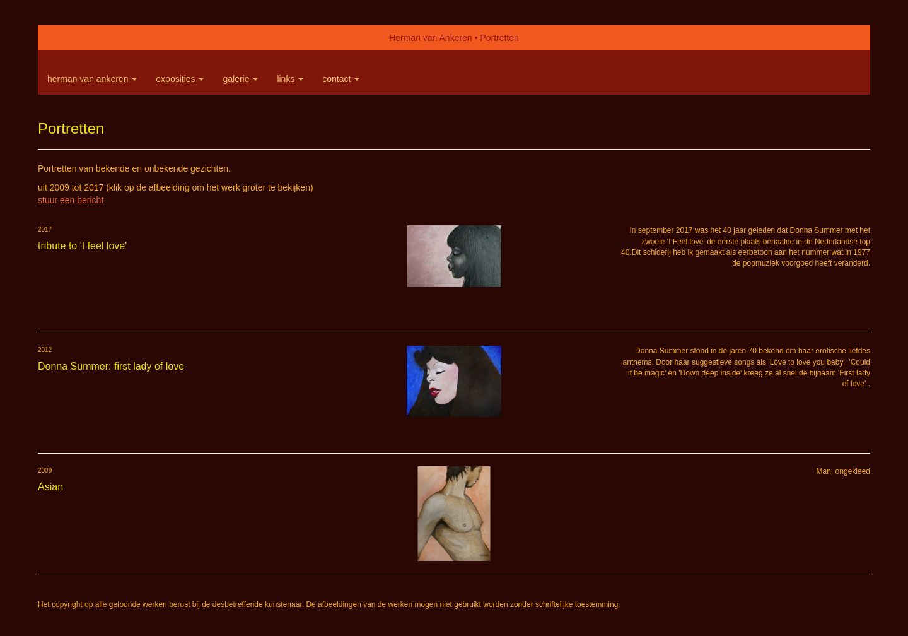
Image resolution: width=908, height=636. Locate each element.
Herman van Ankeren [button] (92, 79)
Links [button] (290, 79)
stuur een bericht (70, 200)
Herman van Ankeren (430, 38)
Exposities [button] (180, 79)
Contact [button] (340, 79)
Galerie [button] (240, 79)
